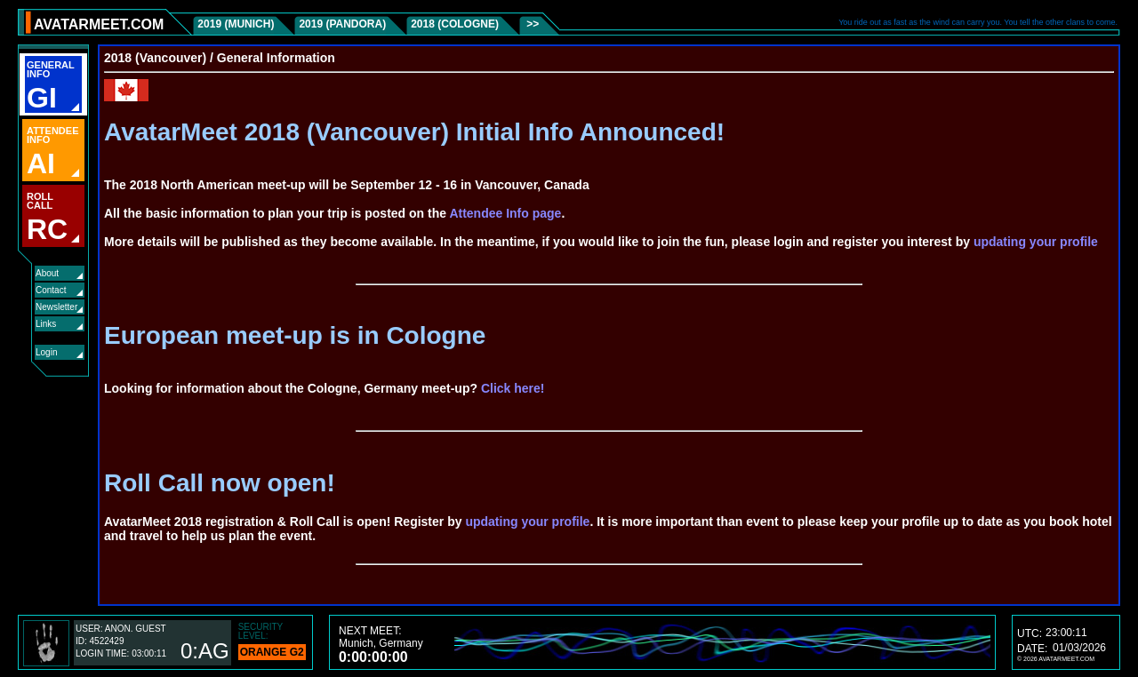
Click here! (513, 388)
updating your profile (1036, 242)
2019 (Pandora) (342, 24)
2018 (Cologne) (455, 24)
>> (531, 24)
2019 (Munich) (235, 24)
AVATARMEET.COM (99, 24)
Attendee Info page (505, 213)
